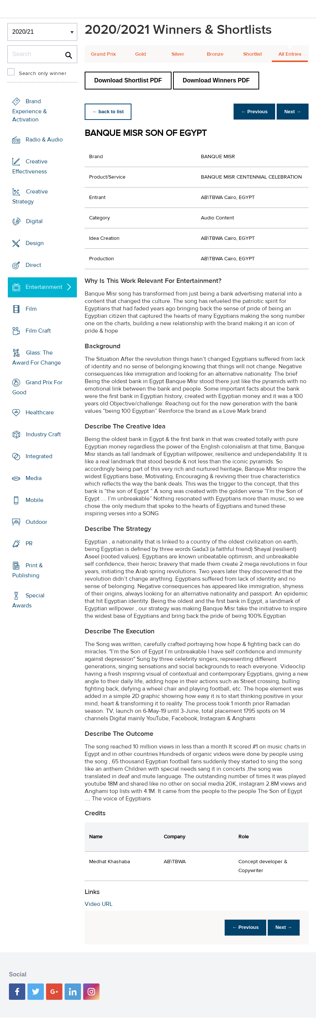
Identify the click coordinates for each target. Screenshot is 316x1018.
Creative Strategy (30, 196)
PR (29, 543)
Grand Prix (103, 54)
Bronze (215, 54)
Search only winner (42, 73)
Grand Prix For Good (37, 387)
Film (31, 309)
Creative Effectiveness (30, 166)
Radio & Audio (44, 139)
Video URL (99, 904)
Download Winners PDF (216, 80)
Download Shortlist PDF (128, 80)
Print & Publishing (27, 570)
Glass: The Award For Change (36, 357)
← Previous (250, 111)
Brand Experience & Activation (29, 110)
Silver (178, 54)
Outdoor (36, 521)
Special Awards (28, 600)
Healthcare (40, 412)
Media (34, 478)
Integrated (39, 456)
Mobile (34, 500)
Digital (34, 221)
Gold (140, 54)
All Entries (290, 54)
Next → (291, 111)
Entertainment (44, 287)
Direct (33, 265)
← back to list (109, 111)
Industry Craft (43, 434)
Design (35, 243)
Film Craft (38, 331)
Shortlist (252, 54)
